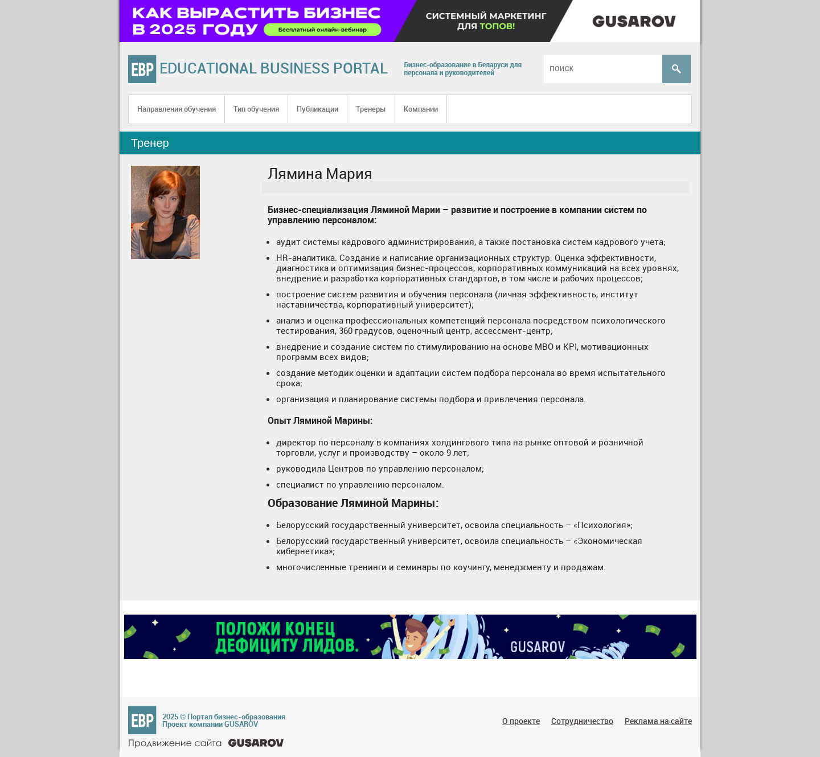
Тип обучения (256, 109)
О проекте (521, 720)
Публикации (317, 109)
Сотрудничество (582, 720)
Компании (421, 109)
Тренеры (371, 109)
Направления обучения (176, 109)
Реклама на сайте (658, 720)
